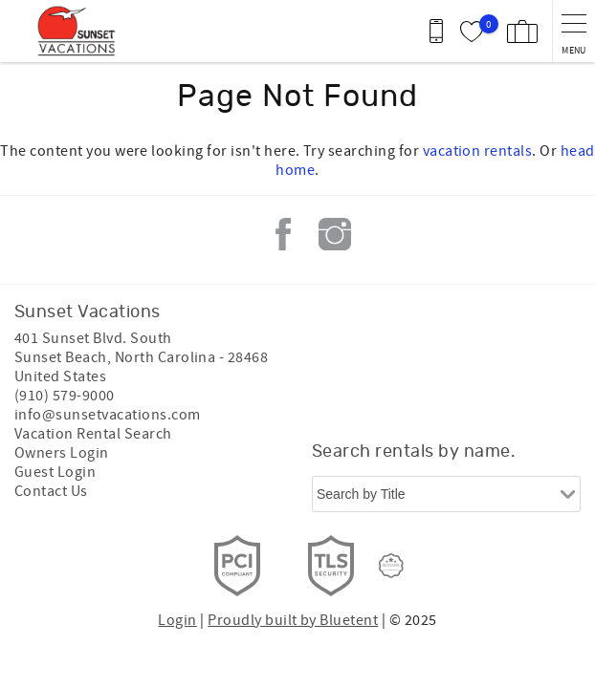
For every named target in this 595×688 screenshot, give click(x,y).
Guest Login (55, 472)
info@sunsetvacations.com (107, 414)
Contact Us (51, 491)
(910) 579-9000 (64, 395)
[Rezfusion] (391, 565)
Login (177, 620)
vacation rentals (478, 151)
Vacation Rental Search (93, 433)
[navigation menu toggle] (573, 31)
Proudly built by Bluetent (293, 620)
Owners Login (61, 452)
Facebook (283, 234)
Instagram (335, 234)
